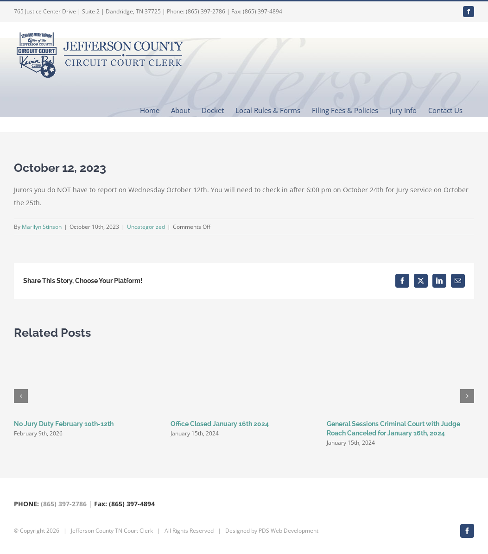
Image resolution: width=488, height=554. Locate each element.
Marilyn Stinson (42, 227)
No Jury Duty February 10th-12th (64, 424)
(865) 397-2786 (64, 503)
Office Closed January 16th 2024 (220, 424)
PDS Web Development (288, 531)
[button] (21, 396)
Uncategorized (146, 227)
